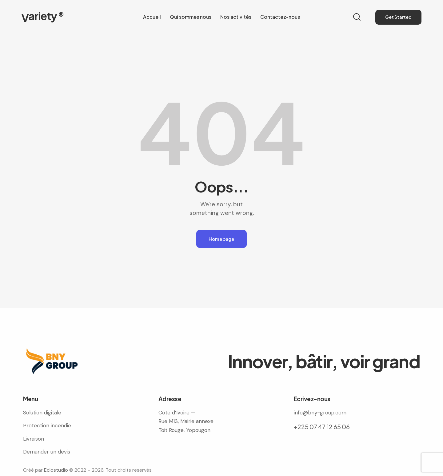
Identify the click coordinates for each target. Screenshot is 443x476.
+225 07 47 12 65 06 (322, 426)
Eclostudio (56, 470)
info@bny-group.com (320, 412)
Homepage (221, 239)
